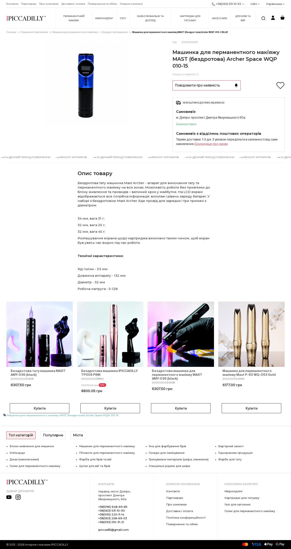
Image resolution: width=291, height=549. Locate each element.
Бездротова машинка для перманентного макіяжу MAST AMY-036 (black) (177, 374)
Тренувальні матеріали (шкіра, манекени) (178, 459)
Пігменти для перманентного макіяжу (107, 452)
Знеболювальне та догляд (150, 18)
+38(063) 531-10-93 (226, 4)
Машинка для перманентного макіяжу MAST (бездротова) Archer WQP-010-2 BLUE (180, 32)
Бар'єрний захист (231, 446)
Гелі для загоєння (237, 504)
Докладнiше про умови (211, 144)
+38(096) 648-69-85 (112, 506)
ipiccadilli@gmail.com (113, 529)
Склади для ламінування (166, 452)
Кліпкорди (17, 452)
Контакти (12, 3)
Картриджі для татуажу (190, 18)
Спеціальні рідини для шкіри (169, 466)
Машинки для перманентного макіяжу (75, 32)
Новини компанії (131, 3)
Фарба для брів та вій (95, 459)
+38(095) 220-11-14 (111, 514)
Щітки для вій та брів (94, 466)
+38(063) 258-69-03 (112, 518)
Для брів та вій (243, 18)
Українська (275, 4)
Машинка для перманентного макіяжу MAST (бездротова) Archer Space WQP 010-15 (62, 415)
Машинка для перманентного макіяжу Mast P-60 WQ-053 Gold (249, 372)
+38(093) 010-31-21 (111, 522)
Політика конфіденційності (185, 517)
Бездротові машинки (115, 32)
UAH (255, 4)
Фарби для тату (230, 459)
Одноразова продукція (235, 452)
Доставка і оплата (73, 3)
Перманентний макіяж (73, 18)
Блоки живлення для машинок (32, 446)
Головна (11, 32)
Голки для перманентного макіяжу (35, 466)
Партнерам (28, 3)
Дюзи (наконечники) (24, 459)
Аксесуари (219, 18)
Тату (123, 18)
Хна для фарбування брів (167, 446)
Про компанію (49, 3)
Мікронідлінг (104, 18)
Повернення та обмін (102, 3)
